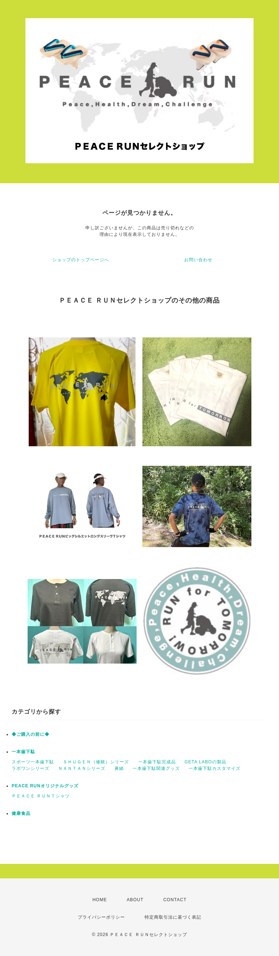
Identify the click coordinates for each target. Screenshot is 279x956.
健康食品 (21, 813)
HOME (99, 899)
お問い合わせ (198, 259)
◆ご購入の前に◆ (30, 734)
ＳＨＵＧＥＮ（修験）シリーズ (96, 761)
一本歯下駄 (23, 751)
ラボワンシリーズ (30, 768)
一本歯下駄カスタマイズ (214, 768)
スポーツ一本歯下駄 (33, 761)
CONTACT (174, 899)
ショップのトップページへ (80, 259)
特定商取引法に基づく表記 (173, 917)
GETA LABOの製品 (205, 761)
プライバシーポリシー (101, 917)
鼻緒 (119, 768)
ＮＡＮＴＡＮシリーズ (81, 768)
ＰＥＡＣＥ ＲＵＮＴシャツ (41, 796)
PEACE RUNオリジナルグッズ (45, 785)
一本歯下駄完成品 (157, 761)
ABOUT (135, 899)
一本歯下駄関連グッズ (156, 768)
